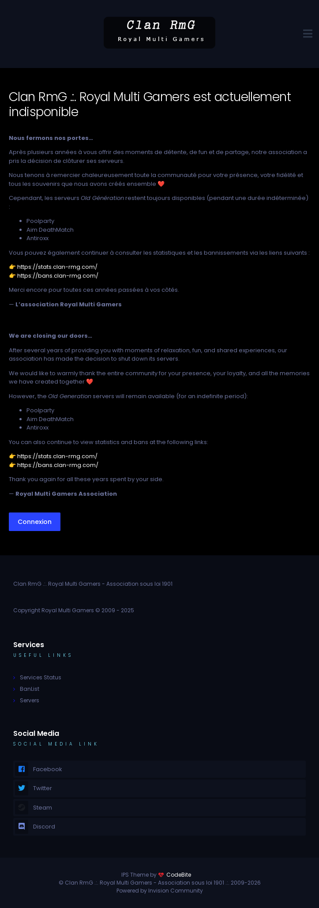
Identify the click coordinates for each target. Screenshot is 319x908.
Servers (29, 700)
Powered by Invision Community (159, 890)
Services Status (40, 677)
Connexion (35, 521)
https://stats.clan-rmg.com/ (57, 267)
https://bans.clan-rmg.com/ (57, 275)
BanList (29, 689)
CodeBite (178, 874)
